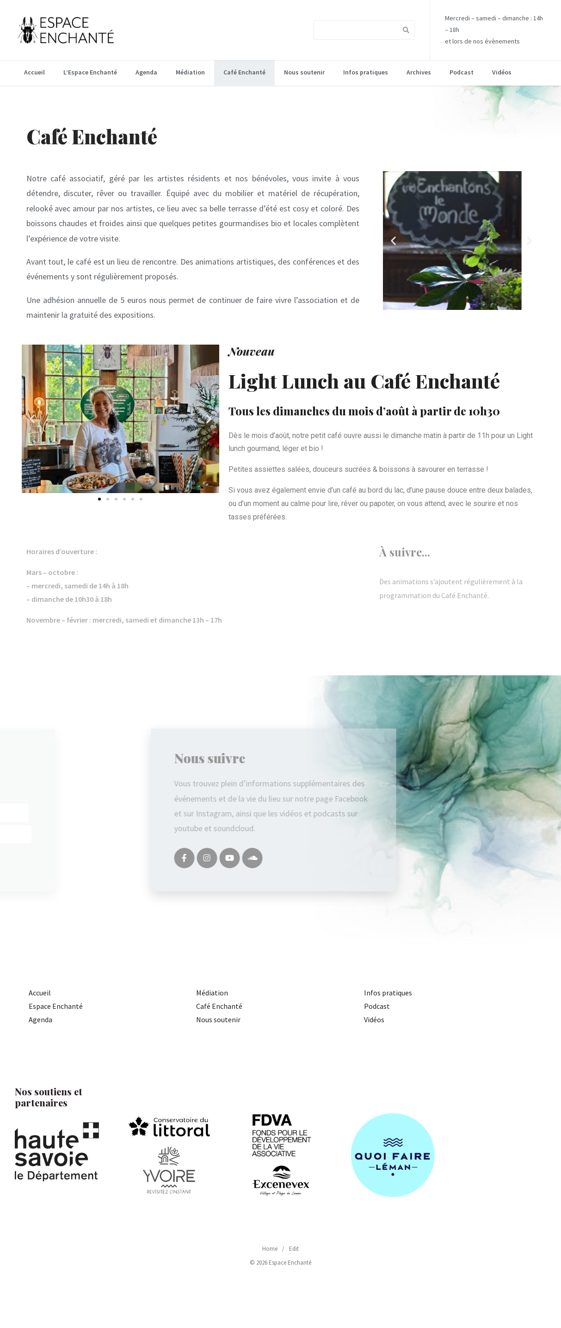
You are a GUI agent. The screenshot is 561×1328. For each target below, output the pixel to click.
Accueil (34, 72)
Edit (294, 1249)
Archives (419, 72)
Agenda (146, 72)
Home (269, 1249)
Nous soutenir (304, 72)
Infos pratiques (365, 72)
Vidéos (502, 72)
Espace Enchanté (56, 1006)
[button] (410, 240)
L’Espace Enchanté (90, 72)
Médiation (190, 72)
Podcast (462, 72)
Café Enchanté (244, 72)
